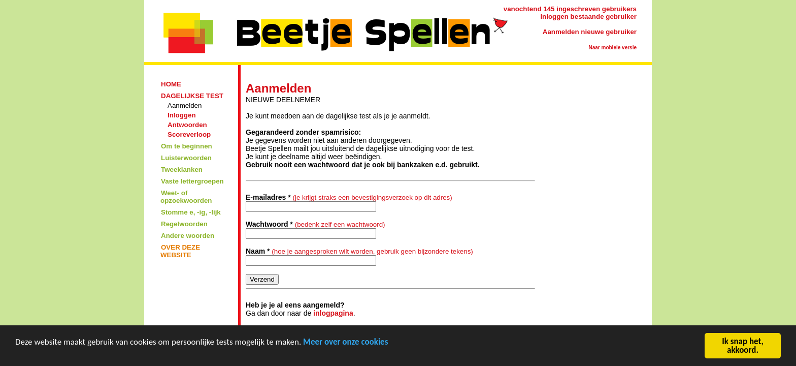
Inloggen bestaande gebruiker (588, 16)
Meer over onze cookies (345, 343)
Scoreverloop (189, 134)
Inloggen (182, 115)
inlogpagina (333, 313)
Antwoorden (187, 125)
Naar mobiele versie (613, 47)
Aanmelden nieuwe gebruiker (590, 32)
